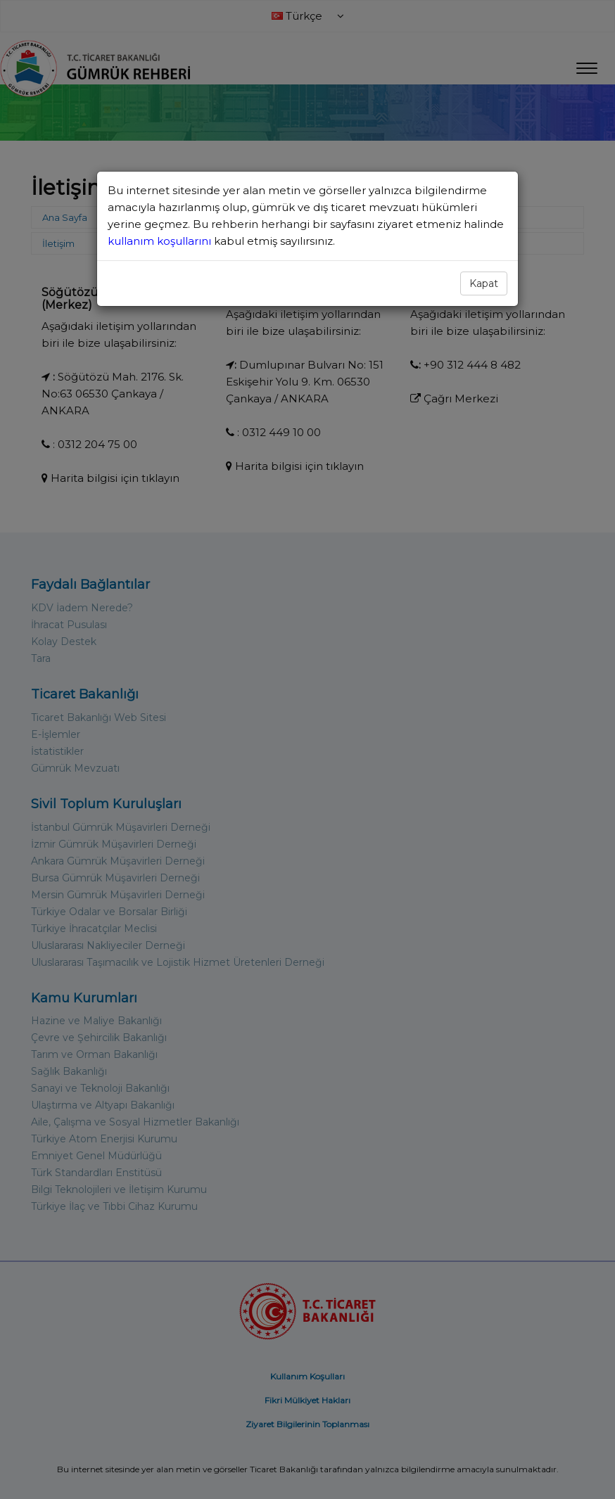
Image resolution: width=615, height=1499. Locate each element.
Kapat (483, 283)
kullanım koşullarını (161, 241)
